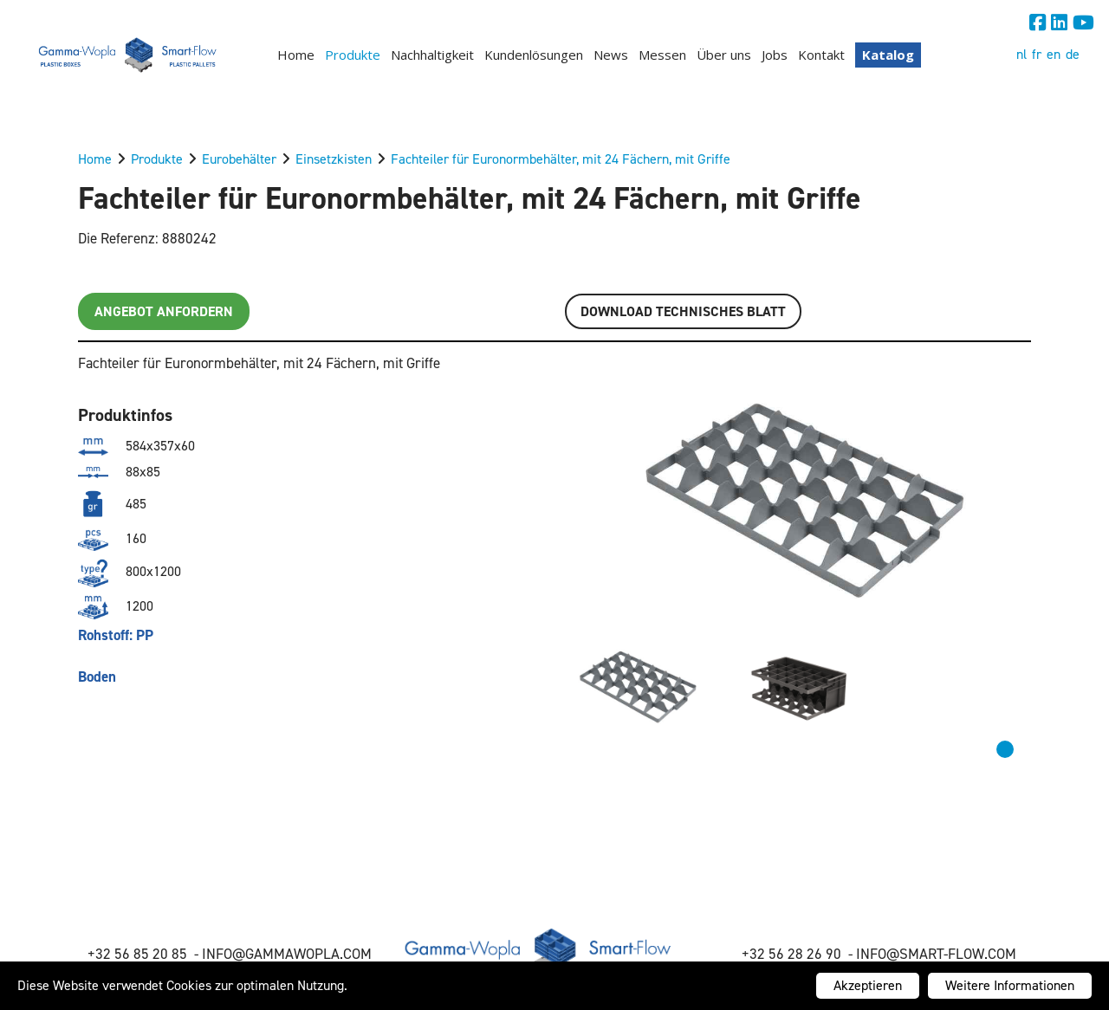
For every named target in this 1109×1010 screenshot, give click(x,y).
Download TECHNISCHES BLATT (683, 311)
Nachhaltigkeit (432, 54)
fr (1036, 54)
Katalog (888, 54)
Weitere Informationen (1009, 985)
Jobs (775, 54)
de (1073, 54)
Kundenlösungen (533, 54)
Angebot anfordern (163, 311)
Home (296, 54)
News (610, 54)
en (1053, 54)
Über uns (724, 54)
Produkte (352, 54)
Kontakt (821, 54)
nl (1021, 54)
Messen (662, 54)
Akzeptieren (867, 985)
